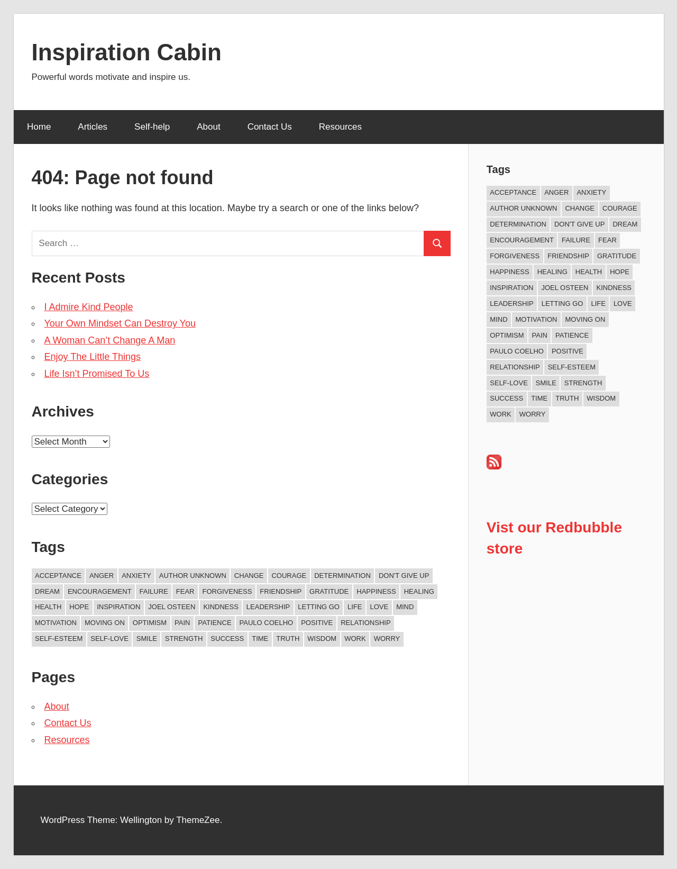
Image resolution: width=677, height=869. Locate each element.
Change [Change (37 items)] (249, 576)
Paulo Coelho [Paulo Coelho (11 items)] (267, 623)
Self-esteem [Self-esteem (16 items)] (59, 638)
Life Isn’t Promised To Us (97, 373)
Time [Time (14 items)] (260, 638)
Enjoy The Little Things (92, 356)
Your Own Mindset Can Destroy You (120, 323)
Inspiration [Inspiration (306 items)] (118, 607)
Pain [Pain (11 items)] (182, 623)
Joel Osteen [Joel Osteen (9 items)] (171, 607)
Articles (92, 127)
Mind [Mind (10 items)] (405, 607)
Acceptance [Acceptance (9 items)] (58, 576)
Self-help (152, 127)
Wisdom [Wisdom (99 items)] (321, 638)
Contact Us (270, 127)
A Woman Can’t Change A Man (110, 340)
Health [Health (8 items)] (48, 607)
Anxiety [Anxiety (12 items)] (136, 576)
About (208, 127)
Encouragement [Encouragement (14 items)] (100, 591)
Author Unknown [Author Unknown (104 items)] (192, 576)
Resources (340, 127)
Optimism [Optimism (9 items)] (150, 623)
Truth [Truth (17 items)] (287, 638)
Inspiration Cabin (127, 52)
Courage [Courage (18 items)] (288, 576)
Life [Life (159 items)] (354, 607)
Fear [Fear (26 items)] (185, 591)
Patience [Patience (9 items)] (214, 623)
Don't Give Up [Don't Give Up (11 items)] (404, 576)
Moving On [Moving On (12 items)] (105, 623)
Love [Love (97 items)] (379, 607)
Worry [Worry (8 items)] (387, 638)
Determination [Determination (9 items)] (342, 576)
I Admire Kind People (88, 307)
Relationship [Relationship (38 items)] (365, 623)
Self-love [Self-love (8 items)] (109, 638)
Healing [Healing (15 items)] (419, 591)
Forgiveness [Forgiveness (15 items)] (227, 591)
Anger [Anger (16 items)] (101, 576)
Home (39, 127)
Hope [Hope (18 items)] (79, 607)
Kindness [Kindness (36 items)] (220, 607)
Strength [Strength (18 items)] (184, 638)
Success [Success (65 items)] (227, 638)
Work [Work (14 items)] (354, 638)
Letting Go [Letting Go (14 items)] (319, 607)
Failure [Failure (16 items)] (154, 591)
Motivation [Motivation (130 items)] (56, 623)
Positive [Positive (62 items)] (317, 623)
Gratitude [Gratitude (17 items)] (329, 591)
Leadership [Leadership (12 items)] (268, 607)
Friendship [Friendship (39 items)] (280, 591)
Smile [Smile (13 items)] (146, 638)
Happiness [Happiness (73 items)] (376, 591)
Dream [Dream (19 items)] (47, 591)
